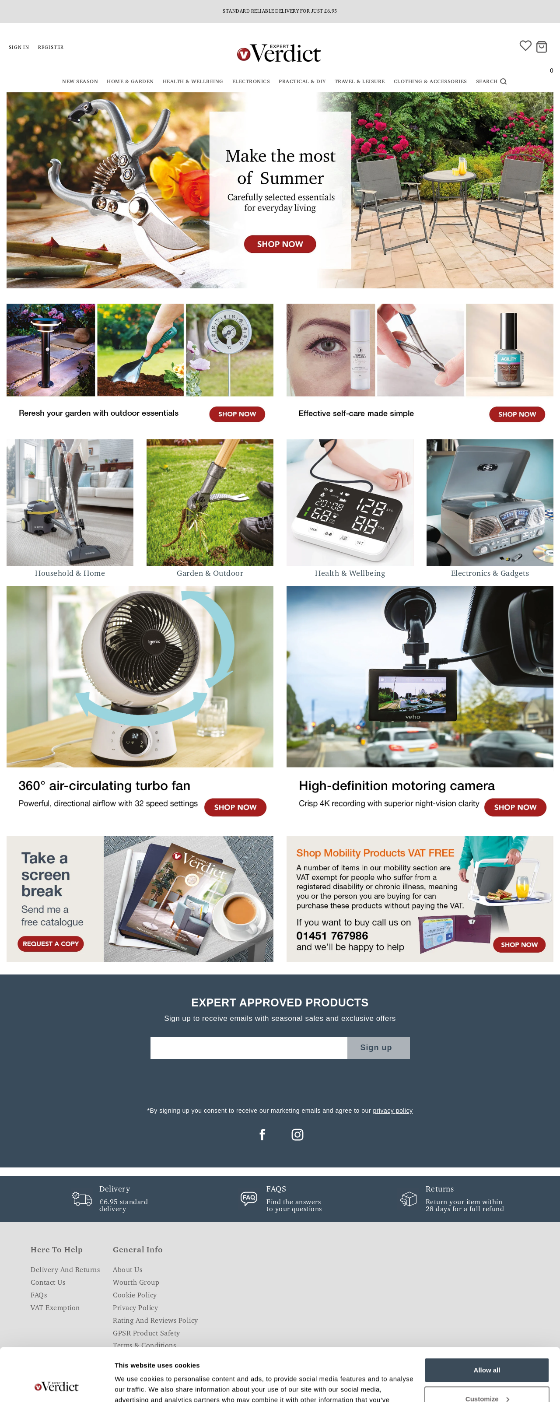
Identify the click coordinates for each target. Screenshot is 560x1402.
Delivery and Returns (65, 1270)
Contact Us (48, 1282)
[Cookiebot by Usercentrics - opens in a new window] (56, 1384)
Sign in (19, 48)
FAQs (39, 1295)
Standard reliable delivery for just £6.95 (280, 11)
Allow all (487, 1320)
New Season (80, 81)
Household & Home (70, 574)
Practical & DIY (302, 81)
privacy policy (393, 1110)
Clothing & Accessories (430, 81)
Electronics (251, 81)
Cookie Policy (135, 1295)
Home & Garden (130, 81)
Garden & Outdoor (210, 574)
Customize (487, 1349)
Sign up (376, 1047)
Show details (135, 1384)
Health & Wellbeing (193, 81)
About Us (127, 1270)
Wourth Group (136, 1282)
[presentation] (280, 1080)
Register (51, 48)
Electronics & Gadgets (490, 574)
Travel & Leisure (360, 81)
